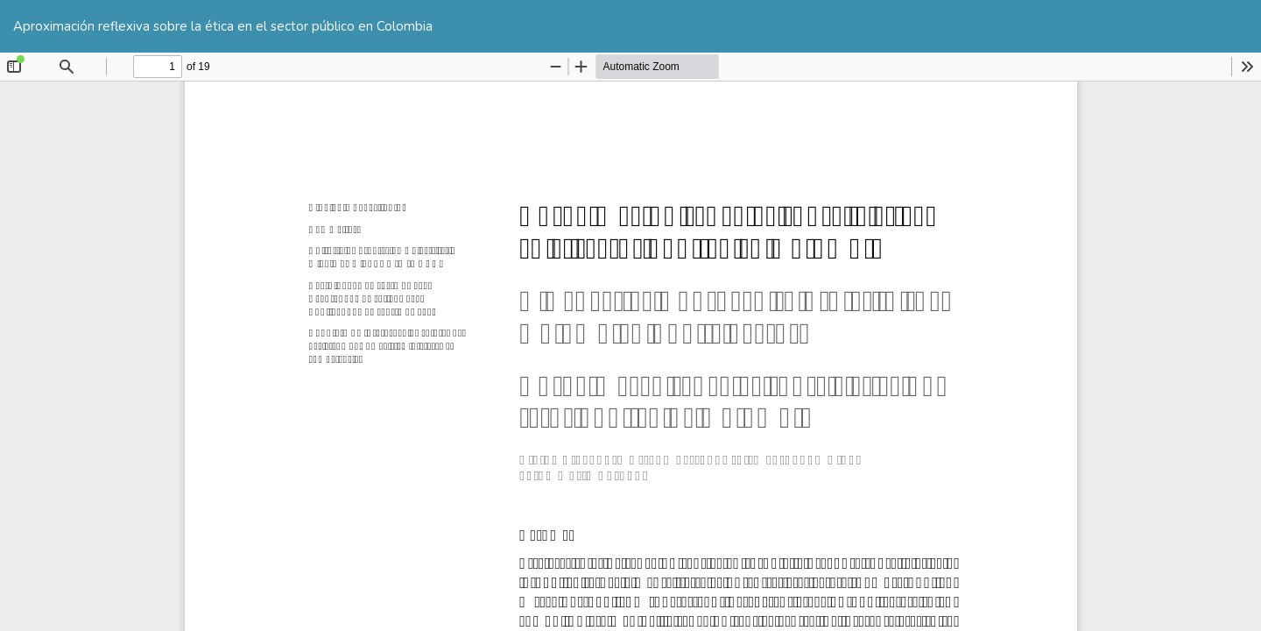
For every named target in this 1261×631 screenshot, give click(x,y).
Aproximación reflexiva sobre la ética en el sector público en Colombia (223, 26)
